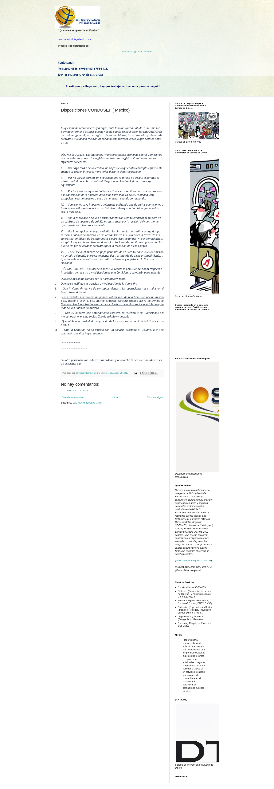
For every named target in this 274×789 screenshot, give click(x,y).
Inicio (115, 397)
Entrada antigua (155, 397)
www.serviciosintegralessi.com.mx (193, 560)
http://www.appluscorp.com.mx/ (137, 51)
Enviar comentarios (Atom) (88, 402)
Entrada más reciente (73, 397)
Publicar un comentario (77, 390)
